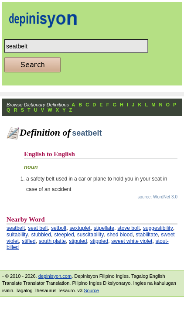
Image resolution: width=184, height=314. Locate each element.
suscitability (90, 235)
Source (91, 290)
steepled (64, 235)
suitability (17, 235)
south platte (52, 241)
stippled (99, 241)
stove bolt (128, 228)
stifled (28, 241)
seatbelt (16, 228)
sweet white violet (131, 241)
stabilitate (147, 235)
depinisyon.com (55, 276)
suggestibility (158, 228)
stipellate (104, 228)
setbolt (58, 228)
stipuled (78, 241)
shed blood (120, 235)
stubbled (41, 235)
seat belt (38, 228)
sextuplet (79, 228)
